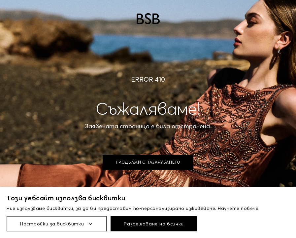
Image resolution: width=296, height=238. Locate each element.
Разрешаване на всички (154, 224)
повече (249, 208)
